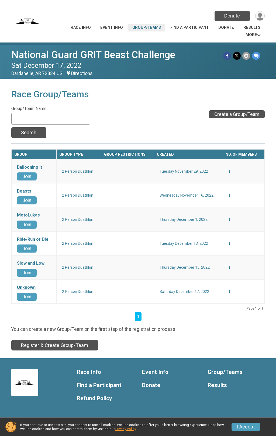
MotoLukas (28, 215)
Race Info (81, 27)
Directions (82, 73)
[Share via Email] (246, 56)
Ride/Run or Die (33, 239)
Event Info (111, 27)
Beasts (24, 191)
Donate (232, 16)
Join (26, 176)
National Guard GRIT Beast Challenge (93, 55)
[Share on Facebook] (228, 56)
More (251, 35)
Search (28, 132)
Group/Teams (146, 27)
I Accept (246, 427)
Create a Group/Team (236, 114)
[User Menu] (260, 16)
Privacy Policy (125, 429)
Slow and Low (30, 263)
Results (251, 27)
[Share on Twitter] (237, 56)
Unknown (26, 287)
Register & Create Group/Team (54, 345)
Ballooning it (29, 167)
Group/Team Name (29, 108)
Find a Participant (189, 27)
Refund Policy (94, 398)
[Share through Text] (256, 56)
